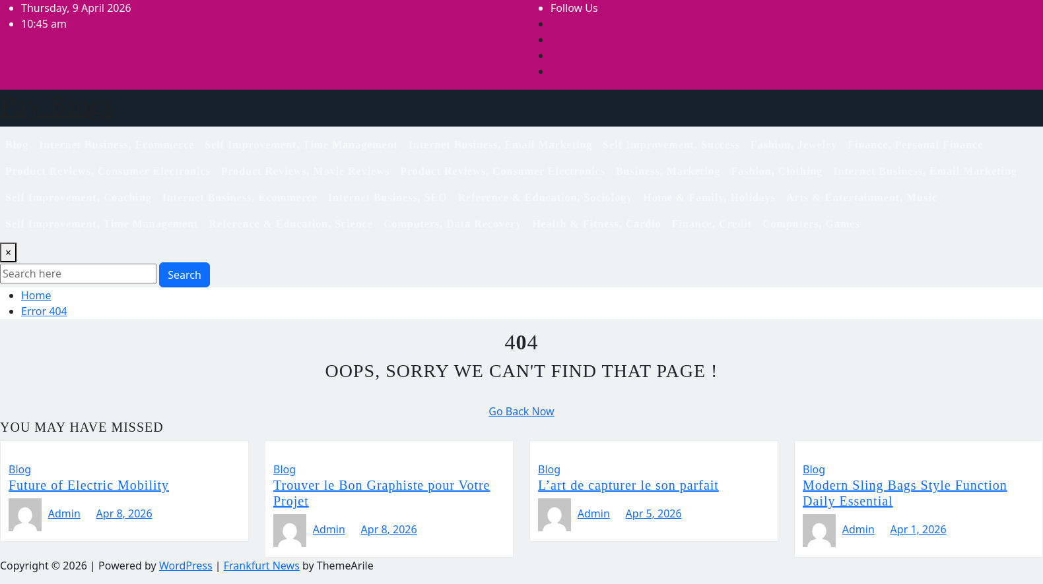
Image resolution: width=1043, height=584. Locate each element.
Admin (64, 513)
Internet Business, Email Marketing (500, 144)
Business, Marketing (668, 171)
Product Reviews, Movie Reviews (305, 171)
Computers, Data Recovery (453, 223)
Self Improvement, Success (671, 144)
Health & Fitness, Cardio (596, 223)
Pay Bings (57, 105)
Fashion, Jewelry (794, 144)
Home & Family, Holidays (709, 197)
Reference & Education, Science (291, 223)
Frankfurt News (262, 565)
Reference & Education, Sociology (545, 197)
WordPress (186, 565)
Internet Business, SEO (388, 197)
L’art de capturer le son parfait (628, 485)
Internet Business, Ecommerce (116, 144)
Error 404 (44, 311)
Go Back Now (521, 411)
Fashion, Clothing (777, 171)
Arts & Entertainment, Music (861, 197)
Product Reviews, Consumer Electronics (108, 171)
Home (36, 295)
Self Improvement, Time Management (301, 144)
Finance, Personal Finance (915, 144)
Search (184, 275)
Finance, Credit (712, 223)
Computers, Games (811, 223)
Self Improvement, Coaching (78, 197)
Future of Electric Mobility (89, 485)
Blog (16, 144)
